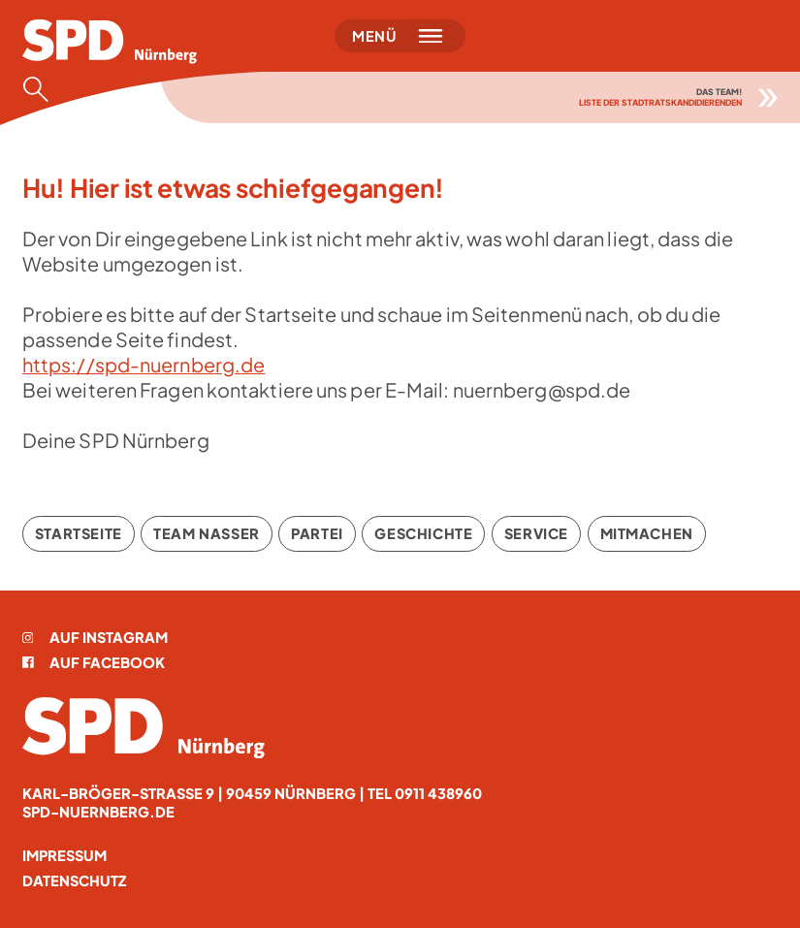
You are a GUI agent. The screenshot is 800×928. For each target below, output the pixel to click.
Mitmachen (646, 533)
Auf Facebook (93, 662)
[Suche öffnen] (41, 89)
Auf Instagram (95, 637)
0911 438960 (438, 793)
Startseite (78, 533)
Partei (317, 533)
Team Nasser (206, 533)
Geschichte (423, 533)
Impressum (64, 855)
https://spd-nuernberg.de (143, 364)
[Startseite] (109, 41)
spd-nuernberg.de (98, 811)
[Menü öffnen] (399, 35)
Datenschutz (74, 880)
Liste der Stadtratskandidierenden (660, 102)
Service (536, 533)
